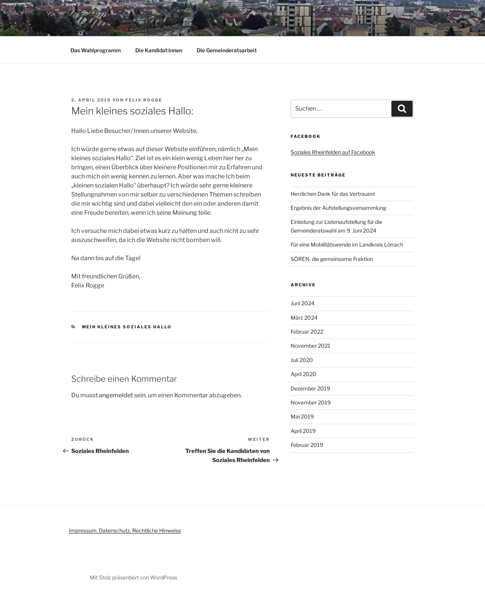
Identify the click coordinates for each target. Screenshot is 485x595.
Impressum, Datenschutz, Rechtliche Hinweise (125, 530)
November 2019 (311, 402)
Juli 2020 (302, 360)
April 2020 (303, 374)
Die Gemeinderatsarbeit (227, 50)
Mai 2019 (302, 416)
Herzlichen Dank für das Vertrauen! (333, 194)
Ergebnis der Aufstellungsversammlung (338, 208)
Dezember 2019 (310, 388)
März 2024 (304, 317)
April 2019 (303, 431)
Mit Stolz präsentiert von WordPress (133, 577)
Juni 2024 (302, 303)
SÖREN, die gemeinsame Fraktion (332, 259)
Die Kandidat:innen (158, 50)
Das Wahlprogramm (95, 50)
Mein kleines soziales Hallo (127, 327)
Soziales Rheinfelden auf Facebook (333, 152)
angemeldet (116, 395)
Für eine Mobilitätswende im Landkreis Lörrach (347, 244)
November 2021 (310, 345)
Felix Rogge (143, 100)
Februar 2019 (307, 445)
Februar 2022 (307, 331)
